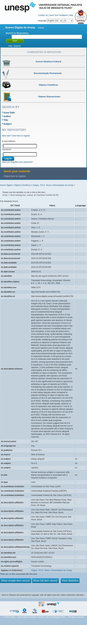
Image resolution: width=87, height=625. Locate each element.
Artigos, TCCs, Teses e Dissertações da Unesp (53, 185)
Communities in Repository (44, 52)
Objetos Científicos (22, 185)
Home (41, 27)
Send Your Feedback (58, 15)
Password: (6, 149)
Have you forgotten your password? (17, 162)
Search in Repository (17, 33)
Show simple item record (15, 580)
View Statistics (70, 580)
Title (5, 120)
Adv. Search (14, 46)
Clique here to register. (15, 176)
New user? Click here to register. (16, 136)
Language (55, 20)
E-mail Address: (9, 141)
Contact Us (43, 15)
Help (71, 15)
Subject (7, 124)
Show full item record (45, 580)
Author (7, 116)
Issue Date (9, 112)
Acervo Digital (6, 185)
